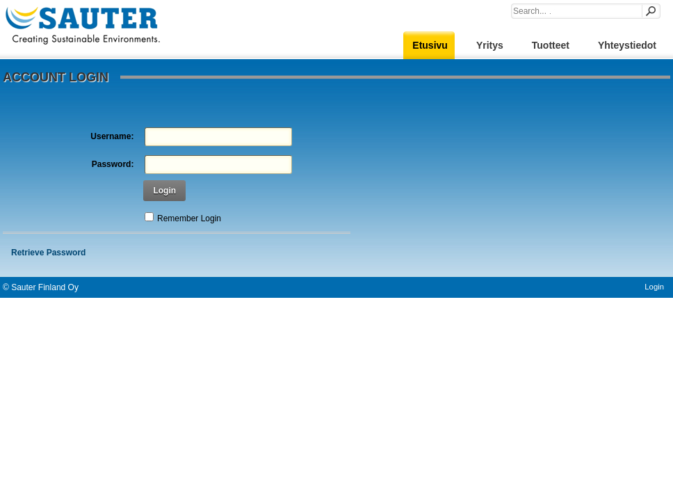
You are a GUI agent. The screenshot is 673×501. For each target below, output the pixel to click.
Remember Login (189, 218)
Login (164, 191)
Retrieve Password (48, 252)
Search (650, 11)
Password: (113, 164)
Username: (111, 136)
